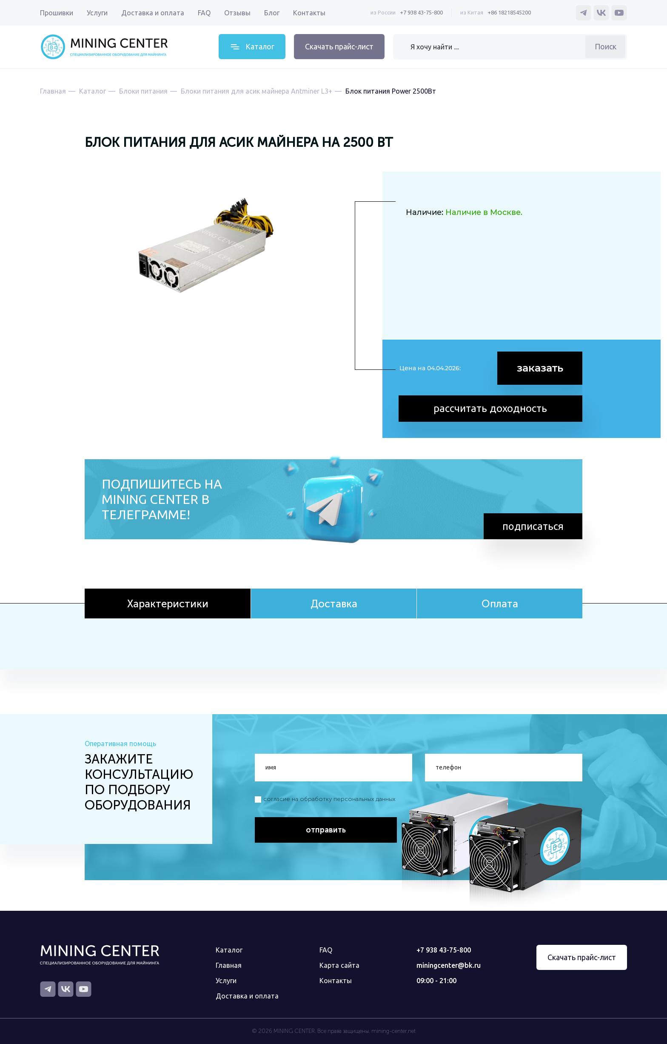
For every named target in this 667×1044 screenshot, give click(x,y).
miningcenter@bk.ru (448, 965)
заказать (540, 368)
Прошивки (56, 13)
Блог (271, 13)
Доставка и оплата (152, 13)
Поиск (605, 46)
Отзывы (237, 13)
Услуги (97, 13)
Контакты (309, 13)
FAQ (204, 13)
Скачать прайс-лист (339, 46)
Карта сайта (339, 965)
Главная (229, 965)
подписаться (533, 526)
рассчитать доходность (491, 407)
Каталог (229, 950)
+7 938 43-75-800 (421, 12)
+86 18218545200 (509, 12)
